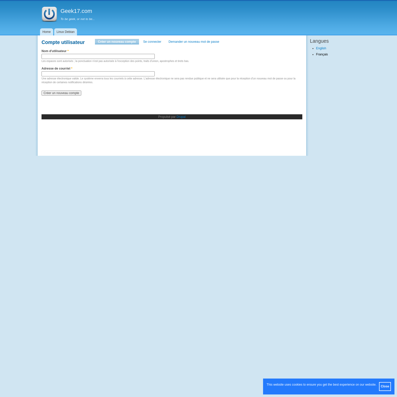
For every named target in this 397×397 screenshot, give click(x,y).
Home (47, 32)
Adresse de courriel (57, 68)
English (321, 48)
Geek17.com (76, 11)
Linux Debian (66, 32)
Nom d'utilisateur (55, 51)
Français (322, 54)
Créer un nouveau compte (118, 41)
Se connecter (152, 41)
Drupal (181, 117)
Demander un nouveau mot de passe (194, 41)
